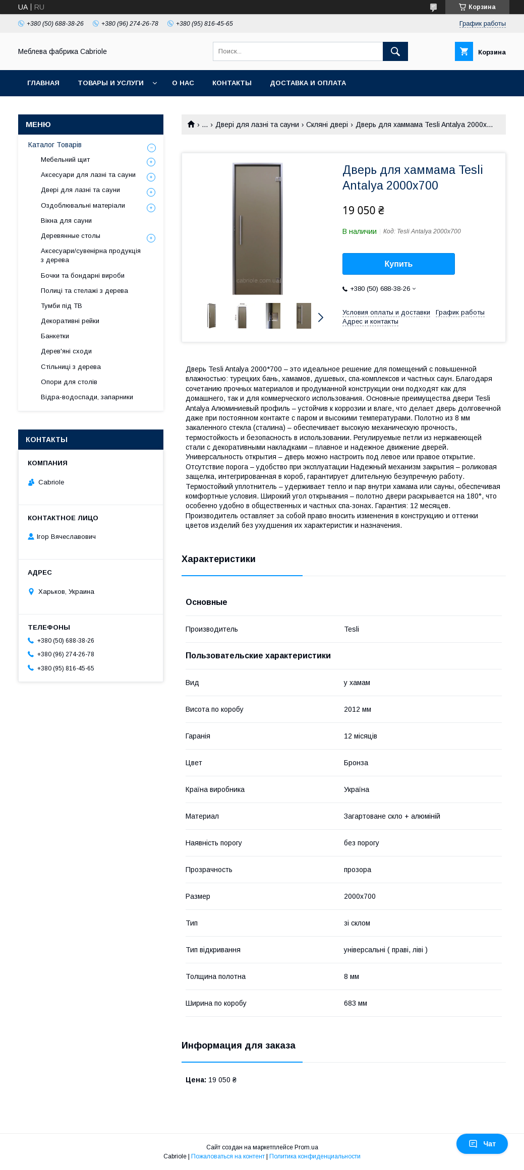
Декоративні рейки (70, 321)
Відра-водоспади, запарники (87, 397)
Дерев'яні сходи (66, 351)
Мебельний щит (65, 159)
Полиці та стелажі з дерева (84, 290)
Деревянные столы (70, 235)
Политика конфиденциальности (315, 1156)
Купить (399, 264)
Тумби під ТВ (61, 306)
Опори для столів (69, 382)
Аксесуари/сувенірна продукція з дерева (91, 255)
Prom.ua (306, 1147)
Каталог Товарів (55, 145)
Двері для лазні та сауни (257, 124)
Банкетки (55, 336)
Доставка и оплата (308, 83)
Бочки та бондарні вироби (83, 275)
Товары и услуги (111, 83)
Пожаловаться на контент (228, 1156)
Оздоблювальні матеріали (83, 205)
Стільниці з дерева (71, 367)
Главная (43, 83)
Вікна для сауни (66, 220)
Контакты (232, 83)
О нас (183, 83)
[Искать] (395, 51)
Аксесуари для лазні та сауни (88, 174)
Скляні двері (327, 124)
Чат (482, 1143)
